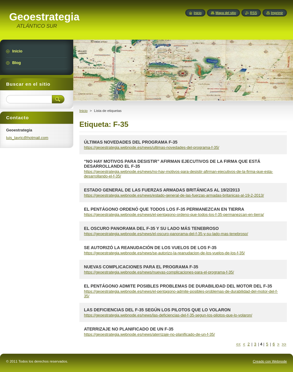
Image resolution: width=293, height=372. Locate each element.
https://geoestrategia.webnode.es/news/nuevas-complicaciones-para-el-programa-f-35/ (159, 272)
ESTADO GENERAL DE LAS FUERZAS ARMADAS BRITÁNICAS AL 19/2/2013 (162, 190)
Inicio (83, 111)
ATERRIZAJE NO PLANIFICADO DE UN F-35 (128, 329)
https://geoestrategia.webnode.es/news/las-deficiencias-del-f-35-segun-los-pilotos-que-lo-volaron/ (168, 315)
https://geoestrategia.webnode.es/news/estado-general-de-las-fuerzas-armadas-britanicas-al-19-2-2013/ (174, 195)
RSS (253, 13)
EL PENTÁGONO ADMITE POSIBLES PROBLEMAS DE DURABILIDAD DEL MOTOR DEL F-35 (178, 286)
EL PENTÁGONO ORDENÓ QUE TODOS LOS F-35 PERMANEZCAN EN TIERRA (164, 209)
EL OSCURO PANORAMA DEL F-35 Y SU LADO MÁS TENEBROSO (151, 228)
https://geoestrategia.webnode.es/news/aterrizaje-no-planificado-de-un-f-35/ (149, 334)
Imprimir (277, 13)
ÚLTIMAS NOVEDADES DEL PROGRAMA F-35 (130, 142)
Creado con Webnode (270, 361)
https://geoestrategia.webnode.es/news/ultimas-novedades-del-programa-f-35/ (151, 147)
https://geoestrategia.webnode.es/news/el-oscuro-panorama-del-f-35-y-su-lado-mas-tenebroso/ (166, 233)
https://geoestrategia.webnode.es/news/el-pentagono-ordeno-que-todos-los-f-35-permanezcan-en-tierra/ (174, 214)
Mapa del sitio (225, 13)
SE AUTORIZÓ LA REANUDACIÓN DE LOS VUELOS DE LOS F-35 (150, 247)
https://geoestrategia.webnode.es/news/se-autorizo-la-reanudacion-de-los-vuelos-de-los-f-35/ (164, 253)
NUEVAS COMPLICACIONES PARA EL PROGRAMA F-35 (141, 266)
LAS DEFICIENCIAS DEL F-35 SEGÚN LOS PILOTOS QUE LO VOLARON (157, 309)
